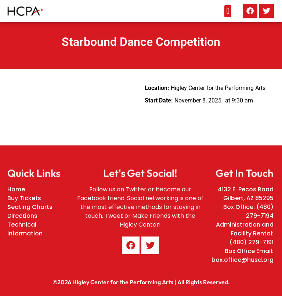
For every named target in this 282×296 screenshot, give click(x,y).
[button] (227, 11)
